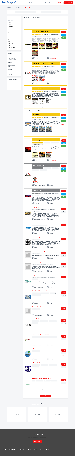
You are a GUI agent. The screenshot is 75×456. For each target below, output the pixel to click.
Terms (35, 449)
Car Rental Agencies (12, 63)
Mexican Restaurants (12, 59)
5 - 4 (62, 342)
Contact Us (33, 2)
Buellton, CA (18, 7)
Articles (38, 2)
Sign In (59, 2)
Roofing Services (12, 41)
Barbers (9, 66)
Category (12, 12)
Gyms (9, 68)
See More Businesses (46, 395)
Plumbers (10, 74)
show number (53, 58)
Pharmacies (10, 62)
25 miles (10, 22)
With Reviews (11, 32)
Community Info (44, 2)
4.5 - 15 (63, 73)
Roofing (10, 45)
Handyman (10, 69)
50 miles (10, 24)
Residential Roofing (13, 43)
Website (64, 34)
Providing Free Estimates (14, 39)
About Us (22, 449)
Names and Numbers (16, 454)
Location (39, 12)
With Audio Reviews (13, 33)
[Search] (64, 12)
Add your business (68, 2)
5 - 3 (62, 155)
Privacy (41, 449)
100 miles (11, 26)
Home (22, 2)
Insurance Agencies (12, 61)
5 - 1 (62, 124)
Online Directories (13, 449)
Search (25, 2)
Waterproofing (12, 47)
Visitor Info (50, 2)
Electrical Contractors (12, 65)
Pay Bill (29, 2)
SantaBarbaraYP (10, 7)
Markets (9, 70)
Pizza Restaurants (11, 58)
